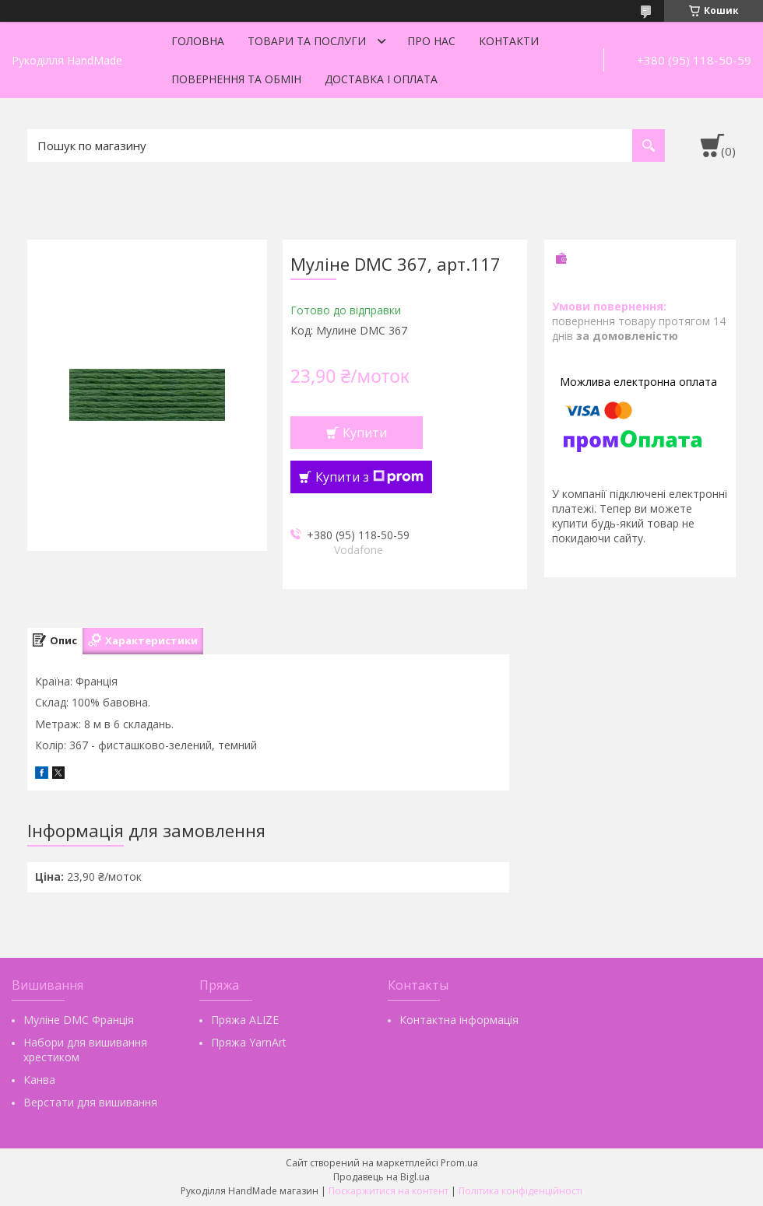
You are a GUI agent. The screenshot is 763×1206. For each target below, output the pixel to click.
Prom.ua (459, 1162)
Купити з (369, 477)
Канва (39, 1079)
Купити (365, 432)
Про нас (431, 40)
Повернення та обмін (236, 79)
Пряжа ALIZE (245, 1019)
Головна (197, 40)
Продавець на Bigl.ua (381, 1176)
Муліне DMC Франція (78, 1019)
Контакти (509, 40)
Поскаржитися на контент (388, 1190)
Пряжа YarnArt (249, 1042)
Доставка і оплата (381, 79)
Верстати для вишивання (90, 1102)
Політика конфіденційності (520, 1190)
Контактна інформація (459, 1019)
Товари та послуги (307, 40)
